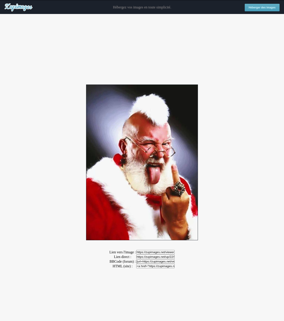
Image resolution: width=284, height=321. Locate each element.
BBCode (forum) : (123, 261)
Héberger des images (262, 7)
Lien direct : (122, 257)
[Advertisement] (142, 49)
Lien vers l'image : (122, 252)
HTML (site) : (122, 266)
